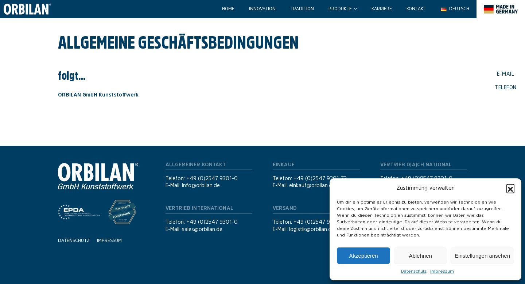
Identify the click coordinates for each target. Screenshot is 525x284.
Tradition (302, 9)
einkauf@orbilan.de (312, 185)
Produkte (340, 9)
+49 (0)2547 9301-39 (320, 221)
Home (228, 9)
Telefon (506, 87)
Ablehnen (420, 256)
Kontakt (416, 9)
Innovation (262, 9)
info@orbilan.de (201, 185)
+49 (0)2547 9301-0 (212, 178)
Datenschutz (414, 271)
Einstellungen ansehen (482, 256)
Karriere (382, 9)
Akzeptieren (363, 256)
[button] (510, 188)
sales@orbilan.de (202, 229)
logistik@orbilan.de (311, 229)
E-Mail (505, 73)
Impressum (442, 271)
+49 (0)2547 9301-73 (320, 178)
